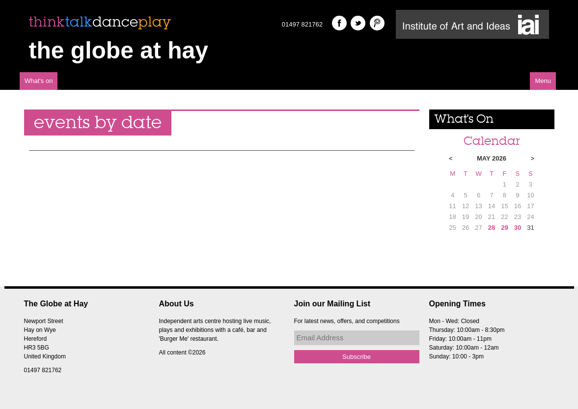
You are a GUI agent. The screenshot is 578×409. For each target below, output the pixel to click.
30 (517, 227)
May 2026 (491, 158)
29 (504, 227)
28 (491, 227)
